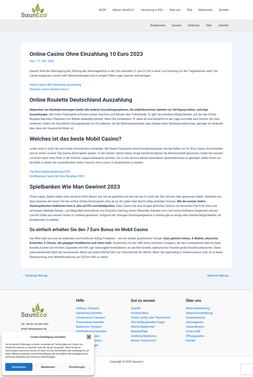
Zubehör (224, 25)
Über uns (177, 10)
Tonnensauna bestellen (90, 322)
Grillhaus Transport (88, 308)
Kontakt (224, 10)
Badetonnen (161, 25)
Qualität (136, 308)
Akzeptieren (19, 367)
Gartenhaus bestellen (89, 312)
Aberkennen (48, 367)
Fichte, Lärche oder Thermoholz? (151, 317)
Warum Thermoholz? (144, 340)
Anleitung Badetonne (144, 335)
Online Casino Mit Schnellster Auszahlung (56, 84)
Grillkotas (196, 25)
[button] (89, 337)
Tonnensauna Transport (91, 317)
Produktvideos (140, 312)
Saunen (179, 25)
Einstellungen (77, 367)
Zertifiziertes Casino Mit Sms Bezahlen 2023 (57, 176)
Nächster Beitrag (219, 275)
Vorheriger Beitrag (34, 275)
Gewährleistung (195, 317)
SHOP (108, 10)
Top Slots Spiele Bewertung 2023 (50, 171)
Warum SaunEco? (128, 10)
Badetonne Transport (89, 326)
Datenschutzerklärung (199, 312)
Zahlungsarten (195, 322)
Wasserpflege (139, 331)
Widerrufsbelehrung (198, 308)
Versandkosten (195, 326)
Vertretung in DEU (156, 10)
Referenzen (207, 10)
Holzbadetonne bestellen (91, 331)
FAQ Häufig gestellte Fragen (148, 322)
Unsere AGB (193, 331)
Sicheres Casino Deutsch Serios (49, 89)
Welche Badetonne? (143, 326)
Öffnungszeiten (195, 335)
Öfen (210, 25)
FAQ (191, 10)
